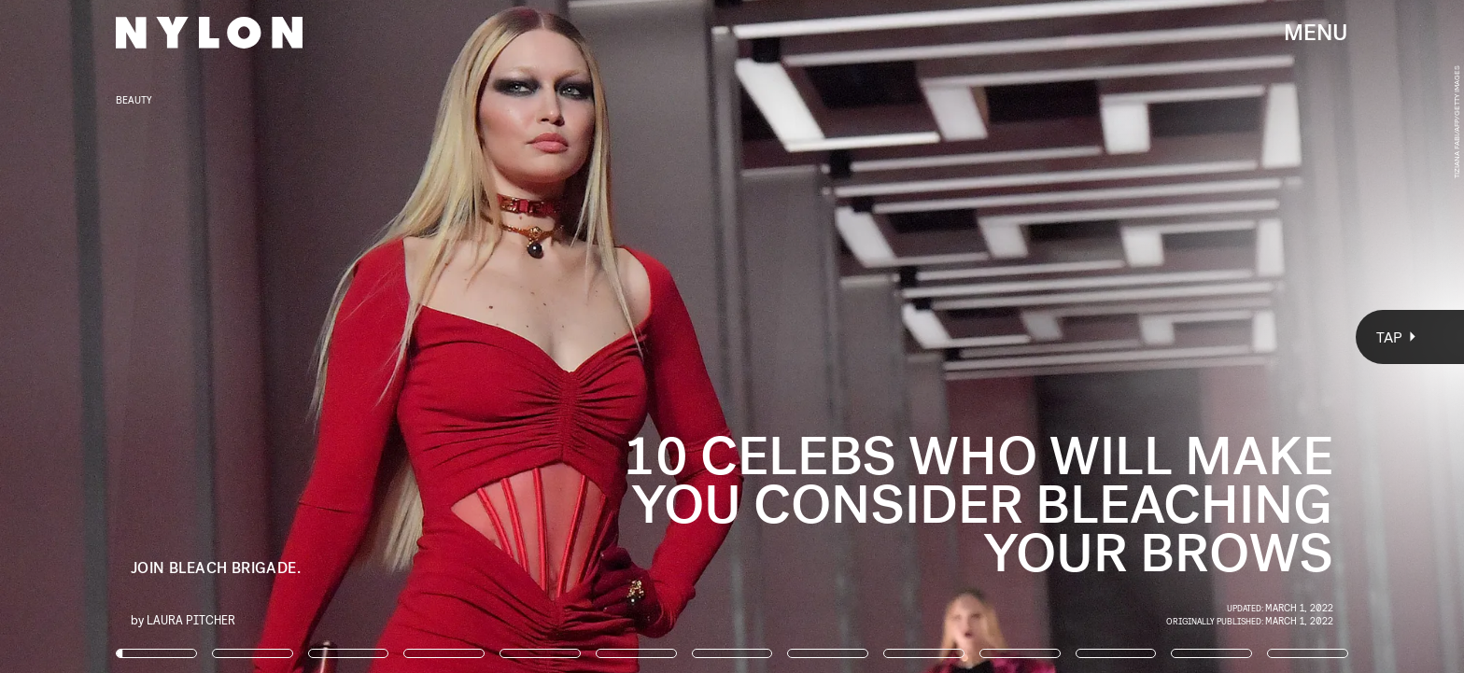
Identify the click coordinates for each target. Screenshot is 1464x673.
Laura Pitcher (191, 619)
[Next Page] (973, 336)
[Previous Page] (241, 336)
